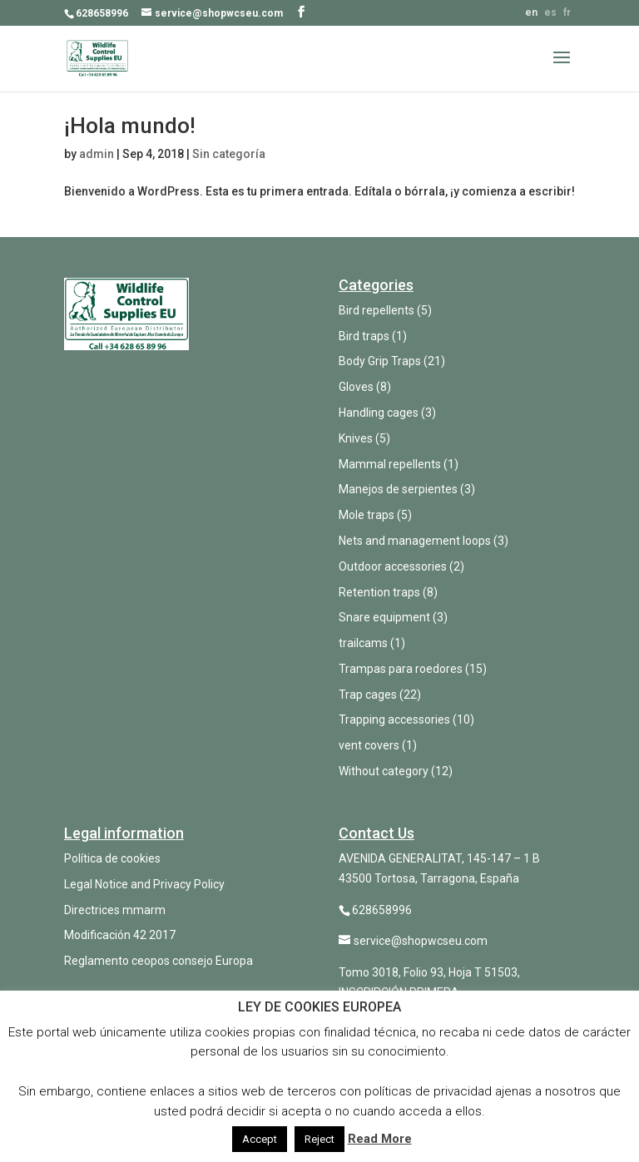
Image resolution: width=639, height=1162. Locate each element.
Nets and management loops (415, 540)
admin (96, 154)
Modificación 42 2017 (120, 935)
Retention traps (379, 592)
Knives (356, 438)
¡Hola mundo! (130, 125)
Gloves (356, 386)
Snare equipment (384, 617)
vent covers (369, 745)
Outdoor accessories (393, 566)
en (531, 12)
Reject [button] (319, 1139)
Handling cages (379, 412)
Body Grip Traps (380, 361)
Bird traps (364, 336)
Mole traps (366, 515)
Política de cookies (112, 858)
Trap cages (368, 694)
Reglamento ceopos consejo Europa (158, 960)
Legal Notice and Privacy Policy (144, 884)
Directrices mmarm (115, 910)
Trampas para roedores (401, 668)
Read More (380, 1138)
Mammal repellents (390, 464)
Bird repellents (376, 310)
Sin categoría (228, 154)
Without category (383, 771)
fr (567, 12)
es (550, 12)
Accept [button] (259, 1139)
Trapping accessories (394, 719)
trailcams (363, 643)
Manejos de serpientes (398, 489)
